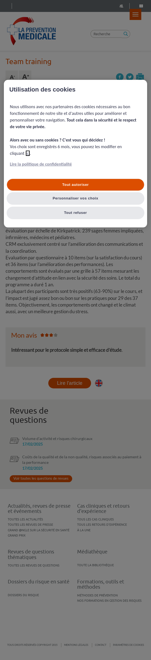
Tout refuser (75, 213)
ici (28, 153)
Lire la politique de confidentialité (41, 164)
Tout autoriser (75, 185)
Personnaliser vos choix (76, 198)
